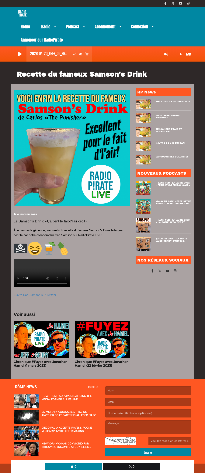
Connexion (139, 26)
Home (25, 26)
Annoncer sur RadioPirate (42, 40)
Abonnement (105, 26)
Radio (45, 26)
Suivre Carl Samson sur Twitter (35, 295)
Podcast (72, 26)
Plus (93, 387)
